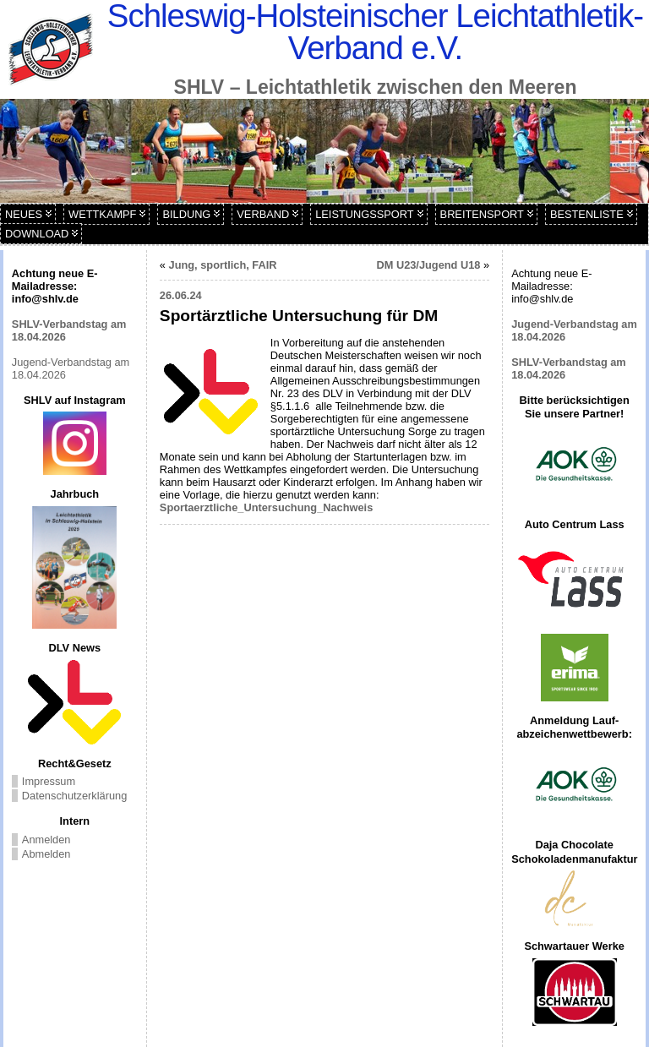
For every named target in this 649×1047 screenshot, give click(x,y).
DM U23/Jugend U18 (428, 265)
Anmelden (46, 839)
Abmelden (46, 854)
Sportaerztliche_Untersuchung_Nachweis (266, 507)
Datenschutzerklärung (74, 795)
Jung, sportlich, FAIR (223, 265)
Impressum (48, 781)
